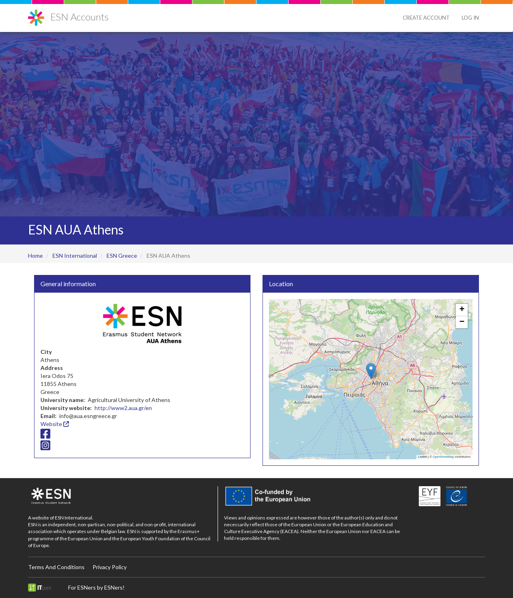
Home (35, 255)
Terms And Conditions (56, 567)
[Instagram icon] (45, 447)
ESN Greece (122, 255)
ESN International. (74, 518)
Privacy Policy (110, 567)
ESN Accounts (79, 16)
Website (54, 423)
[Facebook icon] (45, 435)
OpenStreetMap (443, 457)
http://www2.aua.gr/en (123, 407)
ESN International (75, 255)
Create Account (426, 17)
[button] (371, 371)
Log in (470, 17)
